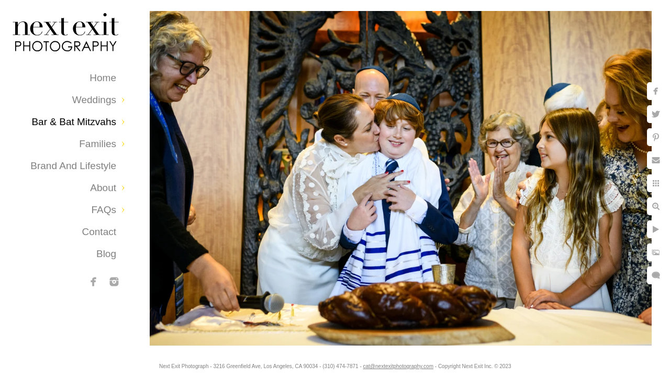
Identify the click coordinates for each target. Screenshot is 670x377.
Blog (106, 253)
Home (103, 77)
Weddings (94, 99)
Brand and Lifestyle (73, 165)
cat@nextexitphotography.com (407, 364)
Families (97, 143)
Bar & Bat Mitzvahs (73, 121)
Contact (99, 231)
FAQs (103, 209)
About (103, 187)
